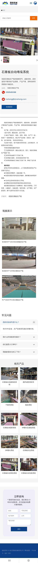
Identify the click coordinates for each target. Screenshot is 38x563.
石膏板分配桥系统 (9, 427)
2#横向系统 (9, 450)
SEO (9, 553)
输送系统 (28, 405)
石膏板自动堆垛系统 (9, 473)
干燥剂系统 (9, 405)
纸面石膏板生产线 (13, 88)
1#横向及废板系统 (28, 427)
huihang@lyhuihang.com (16, 99)
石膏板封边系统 (28, 450)
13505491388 (11, 92)
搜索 (33, 18)
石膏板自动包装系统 (28, 473)
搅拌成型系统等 (28, 382)
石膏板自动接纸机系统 (9, 383)
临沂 (5, 553)
